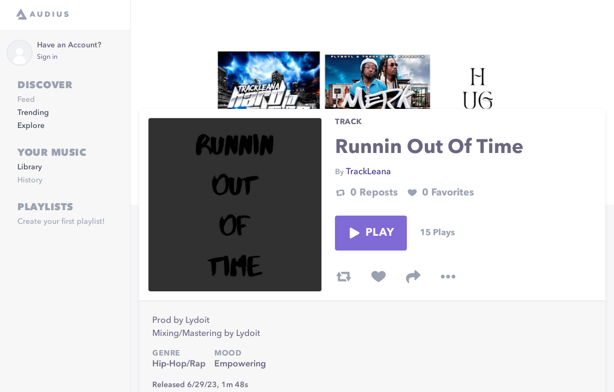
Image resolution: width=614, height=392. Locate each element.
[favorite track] (378, 276)
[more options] (448, 276)
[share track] (413, 276)
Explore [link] (31, 126)
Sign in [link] (47, 57)
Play (371, 233)
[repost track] (343, 276)
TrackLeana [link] (368, 172)
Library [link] (29, 167)
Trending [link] (33, 113)
